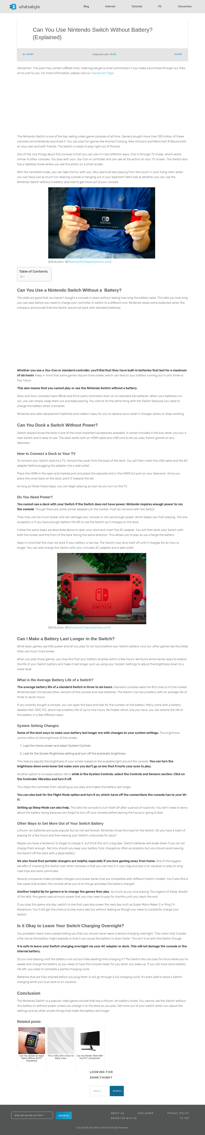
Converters (185, 6)
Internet (110, 6)
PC (160, 6)
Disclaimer (146, 1113)
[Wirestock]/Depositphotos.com (88, 627)
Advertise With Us (124, 1118)
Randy (30, 54)
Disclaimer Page (102, 73)
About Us (117, 1113)
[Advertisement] (102, 106)
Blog (86, 6)
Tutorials (137, 6)
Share (178, 54)
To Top (184, 1118)
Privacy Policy (178, 1113)
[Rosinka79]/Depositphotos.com (89, 261)
